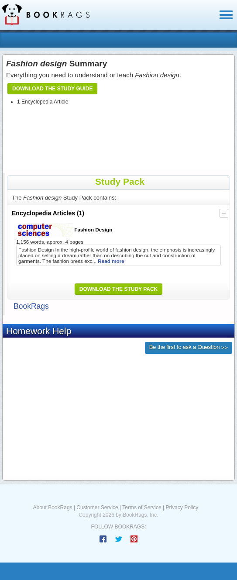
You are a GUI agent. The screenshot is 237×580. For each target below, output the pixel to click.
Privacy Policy (181, 507)
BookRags (31, 306)
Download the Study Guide (52, 89)
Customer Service (97, 507)
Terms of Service (141, 507)
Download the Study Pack (118, 289)
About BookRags (52, 507)
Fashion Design (64, 230)
